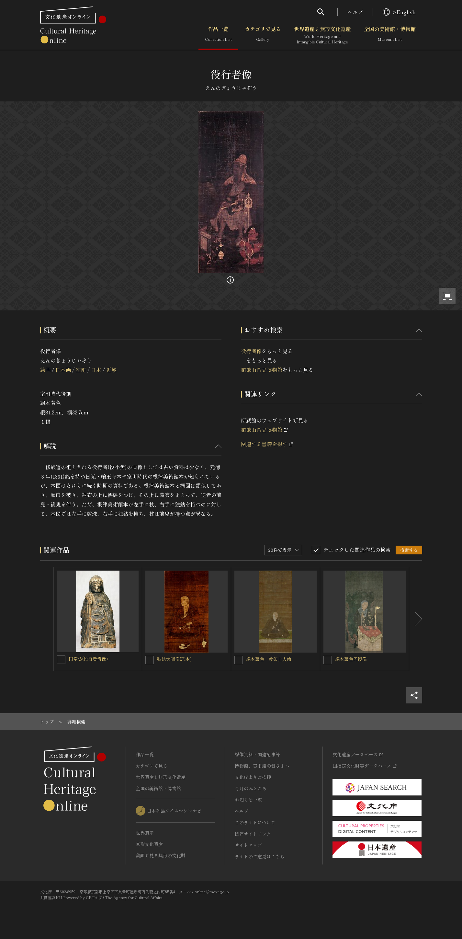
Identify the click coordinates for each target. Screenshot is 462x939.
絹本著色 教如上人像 (268, 659)
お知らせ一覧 (248, 799)
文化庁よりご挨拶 (253, 777)
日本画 (63, 370)
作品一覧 (218, 35)
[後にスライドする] (415, 619)
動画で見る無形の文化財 (161, 855)
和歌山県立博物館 (261, 370)
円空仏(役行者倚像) (88, 658)
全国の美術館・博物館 (390, 35)
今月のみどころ (250, 788)
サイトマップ (248, 845)
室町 (81, 370)
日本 (96, 370)
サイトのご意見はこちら (260, 856)
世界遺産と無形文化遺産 (322, 35)
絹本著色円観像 (351, 659)
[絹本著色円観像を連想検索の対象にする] (327, 660)
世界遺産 (145, 832)
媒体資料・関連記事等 (257, 754)
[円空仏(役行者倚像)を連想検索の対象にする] (61, 659)
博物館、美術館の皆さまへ (262, 765)
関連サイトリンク (253, 833)
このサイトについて (255, 822)
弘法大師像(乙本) (174, 659)
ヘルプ (355, 12)
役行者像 (251, 351)
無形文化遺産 (149, 844)
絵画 (45, 370)
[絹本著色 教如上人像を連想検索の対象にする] (238, 660)
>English (399, 12)
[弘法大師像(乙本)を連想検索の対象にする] (149, 660)
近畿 (111, 370)
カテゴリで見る (263, 35)
